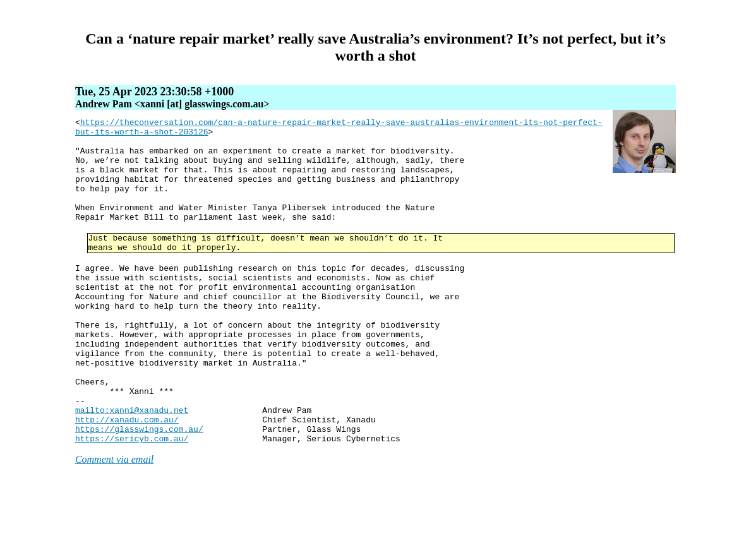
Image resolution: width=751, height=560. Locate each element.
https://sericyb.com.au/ (131, 502)
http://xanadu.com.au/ (127, 480)
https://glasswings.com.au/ (139, 491)
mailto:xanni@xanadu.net (131, 468)
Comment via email (114, 523)
